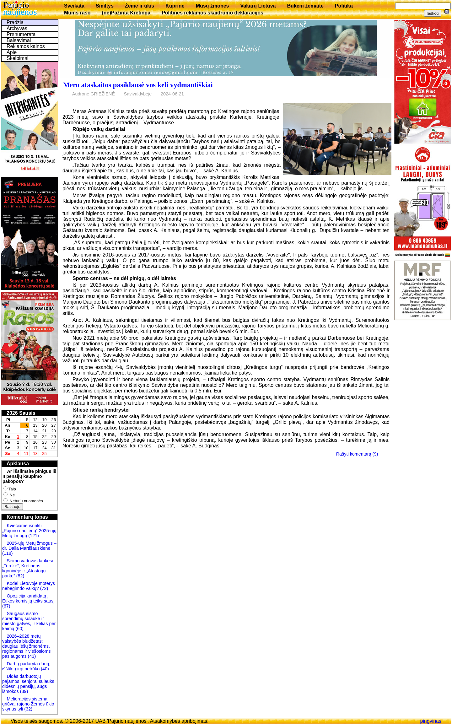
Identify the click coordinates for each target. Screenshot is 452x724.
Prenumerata (21, 34)
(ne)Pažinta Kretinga (126, 12)
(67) (6, 605)
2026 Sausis (21, 413)
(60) (19, 628)
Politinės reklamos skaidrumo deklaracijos (212, 12)
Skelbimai (17, 58)
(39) (23, 691)
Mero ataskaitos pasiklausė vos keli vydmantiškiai (138, 85)
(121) (33, 535)
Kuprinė (174, 5)
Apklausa (18, 463)
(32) (27, 708)
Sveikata (74, 5)
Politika (344, 5)
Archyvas (17, 28)
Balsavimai (19, 40)
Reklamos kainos (26, 46)
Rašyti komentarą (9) (357, 454)
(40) (44, 668)
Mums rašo (77, 12)
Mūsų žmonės (212, 5)
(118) (7, 553)
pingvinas (430, 721)
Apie (12, 52)
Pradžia (15, 22)
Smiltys (105, 5)
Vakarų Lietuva (258, 5)
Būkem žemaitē (305, 5)
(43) (31, 656)
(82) (20, 575)
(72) (43, 588)
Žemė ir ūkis (139, 5)
